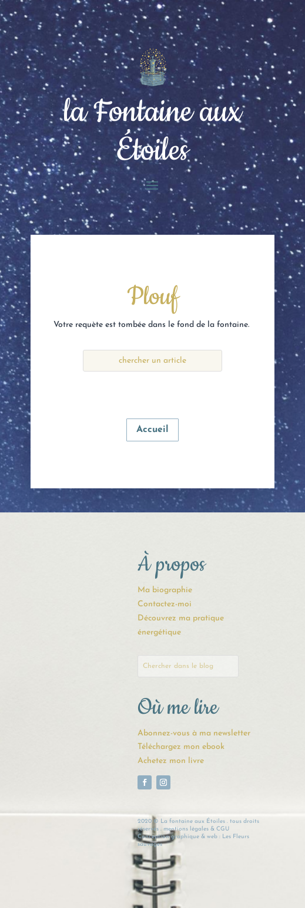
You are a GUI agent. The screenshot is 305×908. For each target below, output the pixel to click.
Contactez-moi (165, 604)
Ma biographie (165, 590)
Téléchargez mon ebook (181, 746)
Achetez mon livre (171, 761)
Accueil (152, 429)
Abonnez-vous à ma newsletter (194, 733)
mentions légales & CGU (196, 829)
